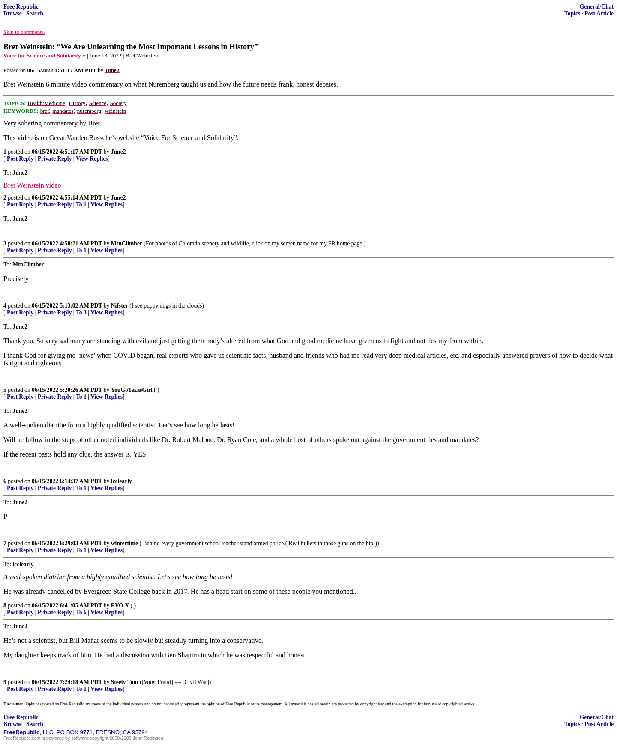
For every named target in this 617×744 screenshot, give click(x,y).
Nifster (119, 305)
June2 (118, 152)
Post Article (599, 13)
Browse (12, 13)
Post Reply (20, 158)
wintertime (124, 543)
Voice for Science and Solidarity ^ (44, 55)
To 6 (81, 612)
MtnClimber (126, 243)
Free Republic (21, 6)
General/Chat (597, 6)
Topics (572, 13)
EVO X (120, 605)
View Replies (92, 158)
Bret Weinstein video (32, 185)
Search (34, 13)
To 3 (81, 312)
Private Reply (55, 158)
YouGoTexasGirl (132, 390)
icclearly (121, 481)
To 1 (81, 204)
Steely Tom (124, 682)
